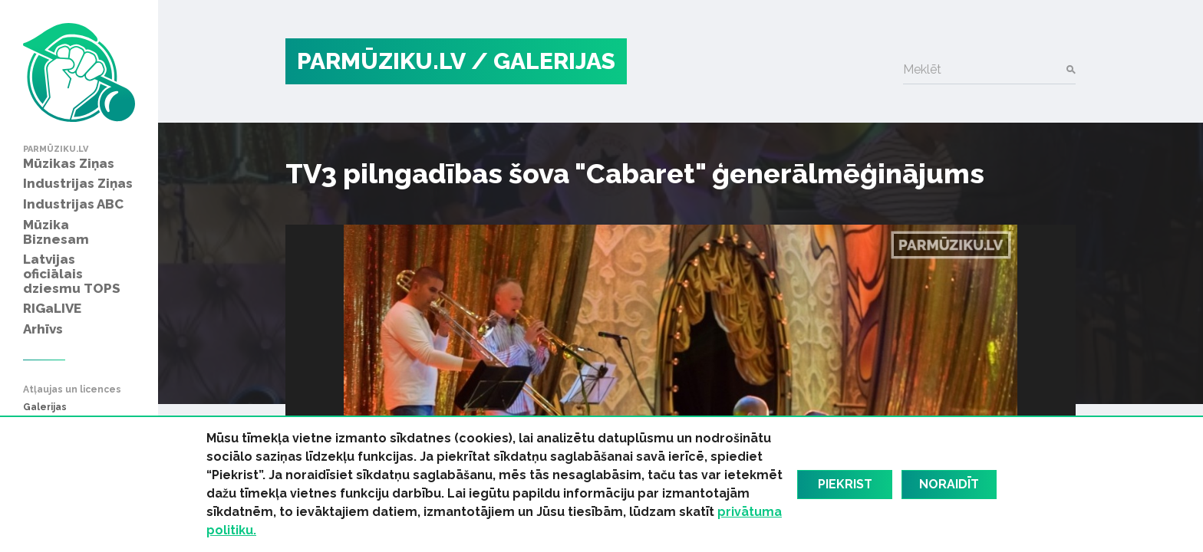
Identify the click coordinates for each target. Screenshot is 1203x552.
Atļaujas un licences (72, 390)
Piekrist (845, 484)
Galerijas (45, 407)
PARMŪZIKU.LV (381, 61)
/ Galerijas (543, 61)
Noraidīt (949, 484)
